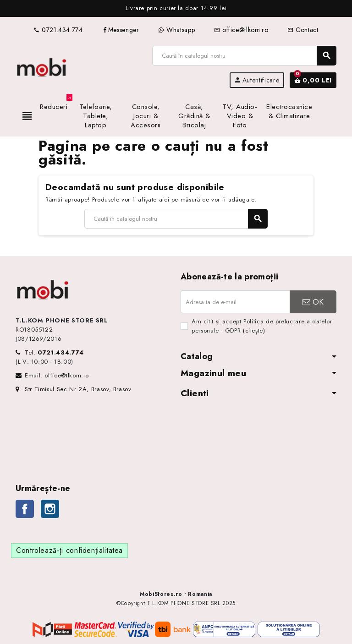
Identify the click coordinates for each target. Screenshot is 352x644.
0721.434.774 (57, 29)
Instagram (50, 509)
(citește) (254, 330)
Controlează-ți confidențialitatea (69, 550)
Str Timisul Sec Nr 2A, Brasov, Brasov (74, 389)
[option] (176, 8)
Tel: (54, 352)
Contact (302, 29)
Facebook (25, 509)
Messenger (120, 29)
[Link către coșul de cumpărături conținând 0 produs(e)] (313, 80)
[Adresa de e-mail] (235, 301)
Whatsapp (176, 29)
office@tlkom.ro (241, 29)
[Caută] (244, 55)
